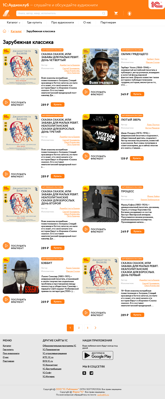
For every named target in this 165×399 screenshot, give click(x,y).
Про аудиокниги (11, 353)
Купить (58, 104)
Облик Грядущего (134, 54)
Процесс (127, 191)
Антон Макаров (152, 128)
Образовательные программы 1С (59, 345)
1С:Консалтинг (50, 365)
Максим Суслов (153, 62)
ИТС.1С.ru (48, 357)
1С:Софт (47, 372)
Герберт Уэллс (153, 59)
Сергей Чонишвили (71, 68)
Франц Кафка (153, 196)
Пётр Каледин (73, 73)
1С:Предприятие (51, 349)
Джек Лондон (153, 124)
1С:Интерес (49, 376)
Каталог (16, 31)
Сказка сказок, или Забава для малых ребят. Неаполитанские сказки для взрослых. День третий (60, 126)
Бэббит (46, 263)
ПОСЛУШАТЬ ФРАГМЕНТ (14, 102)
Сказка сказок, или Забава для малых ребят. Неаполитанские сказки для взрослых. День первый (139, 269)
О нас (6, 357)
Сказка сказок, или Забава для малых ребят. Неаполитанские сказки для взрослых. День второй (60, 197)
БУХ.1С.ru (48, 361)
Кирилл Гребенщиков (150, 200)
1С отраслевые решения (55, 353)
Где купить (8, 349)
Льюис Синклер (73, 268)
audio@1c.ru (103, 394)
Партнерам (8, 361)
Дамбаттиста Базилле (70, 65)
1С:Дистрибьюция (52, 369)
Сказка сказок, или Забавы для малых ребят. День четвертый (60, 57)
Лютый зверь (131, 119)
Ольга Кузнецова (71, 71)
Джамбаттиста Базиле (70, 136)
